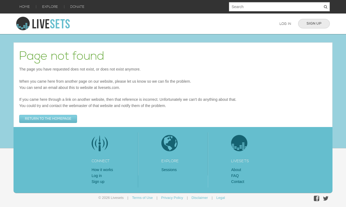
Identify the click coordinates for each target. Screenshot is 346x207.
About (236, 170)
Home (24, 7)
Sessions (169, 170)
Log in (285, 24)
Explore (50, 7)
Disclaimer (199, 198)
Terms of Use (142, 198)
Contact (237, 181)
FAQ (235, 175)
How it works (102, 170)
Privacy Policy (172, 198)
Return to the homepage (48, 119)
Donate (77, 7)
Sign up (314, 23)
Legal (220, 198)
